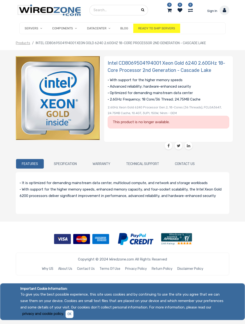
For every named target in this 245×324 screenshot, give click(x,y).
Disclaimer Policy (190, 269)
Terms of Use (110, 269)
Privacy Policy (136, 269)
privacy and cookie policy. (43, 314)
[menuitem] (124, 28)
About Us (65, 269)
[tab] (30, 164)
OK (69, 314)
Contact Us (86, 269)
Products (23, 43)
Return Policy (162, 269)
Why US (47, 269)
